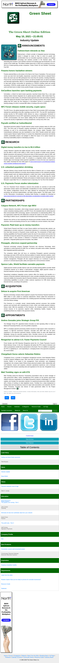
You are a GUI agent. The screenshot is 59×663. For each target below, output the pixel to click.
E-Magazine (25, 406)
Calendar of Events (17, 657)
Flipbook (23, 655)
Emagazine (17, 655)
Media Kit (17, 410)
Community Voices (28, 657)
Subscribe (5, 403)
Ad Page (45, 406)
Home (3, 406)
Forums (9, 406)
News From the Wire (33, 655)
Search (55, 410)
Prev (7, 397)
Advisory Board (49, 657)
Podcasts (7, 657)
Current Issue (29, 435)
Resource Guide (36, 406)
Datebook (17, 406)
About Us (25, 410)
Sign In (55, 403)
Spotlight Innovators (6, 410)
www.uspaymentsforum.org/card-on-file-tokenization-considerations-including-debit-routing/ (28, 196)
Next (13, 397)
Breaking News (44, 655)
